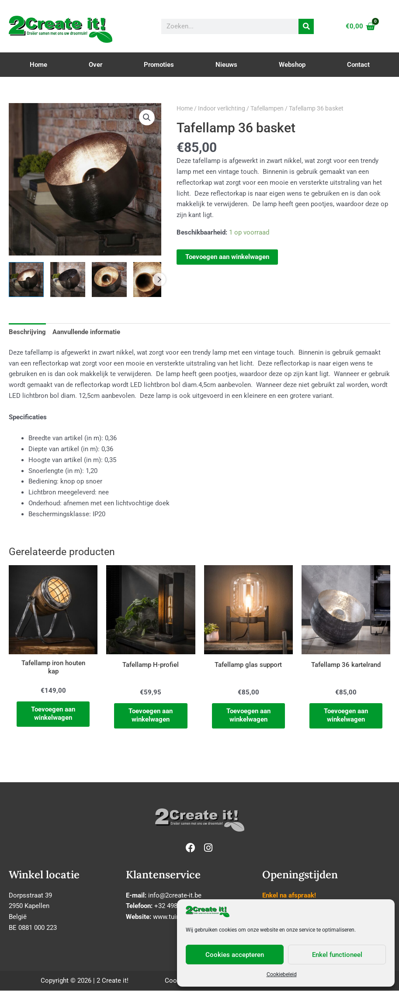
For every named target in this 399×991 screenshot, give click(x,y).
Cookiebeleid (282, 974)
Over (95, 65)
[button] (147, 117)
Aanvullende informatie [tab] (86, 332)
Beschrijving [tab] (27, 332)
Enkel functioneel (337, 955)
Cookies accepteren (234, 955)
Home (38, 65)
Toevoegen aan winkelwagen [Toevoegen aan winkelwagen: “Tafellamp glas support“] (248, 716)
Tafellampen (267, 108)
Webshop (292, 65)
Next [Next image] (159, 279)
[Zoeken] (306, 26)
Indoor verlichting (221, 108)
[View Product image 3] (109, 279)
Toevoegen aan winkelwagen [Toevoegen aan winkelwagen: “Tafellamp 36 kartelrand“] (346, 716)
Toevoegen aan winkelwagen (227, 257)
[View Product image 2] (67, 279)
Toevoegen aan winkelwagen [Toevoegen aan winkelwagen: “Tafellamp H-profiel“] (150, 716)
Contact (358, 65)
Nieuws (226, 65)
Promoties (159, 65)
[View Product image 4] (150, 279)
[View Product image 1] (26, 279)
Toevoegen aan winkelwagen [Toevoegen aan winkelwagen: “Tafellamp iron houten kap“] (53, 714)
